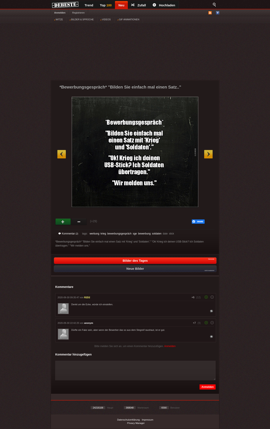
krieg (103, 233)
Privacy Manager (136, 423)
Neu (121, 5)
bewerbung (144, 233)
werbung (94, 233)
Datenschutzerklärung (128, 419)
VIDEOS (105, 19)
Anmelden (59, 12)
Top (106, 5)
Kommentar (68, 233)
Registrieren (78, 12)
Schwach (79, 221)
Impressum (147, 419)
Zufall (138, 5)
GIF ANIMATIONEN (128, 19)
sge (135, 233)
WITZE (58, 19)
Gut (63, 221)
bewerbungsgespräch (119, 233)
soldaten (156, 233)
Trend (89, 5)
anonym (88, 323)
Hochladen (164, 5)
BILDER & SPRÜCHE (82, 19)
